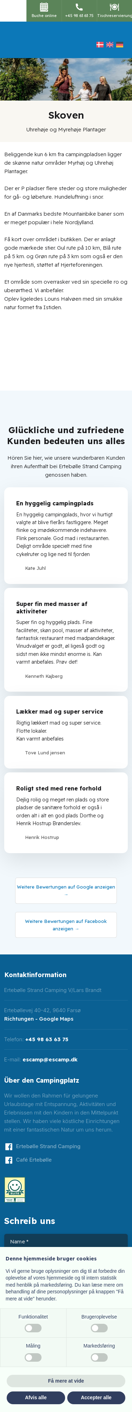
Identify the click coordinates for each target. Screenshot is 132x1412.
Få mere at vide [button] (66, 1381)
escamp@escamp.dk (50, 1059)
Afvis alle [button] (35, 1397)
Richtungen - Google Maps (39, 1018)
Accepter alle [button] (96, 1397)
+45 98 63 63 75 (46, 1039)
